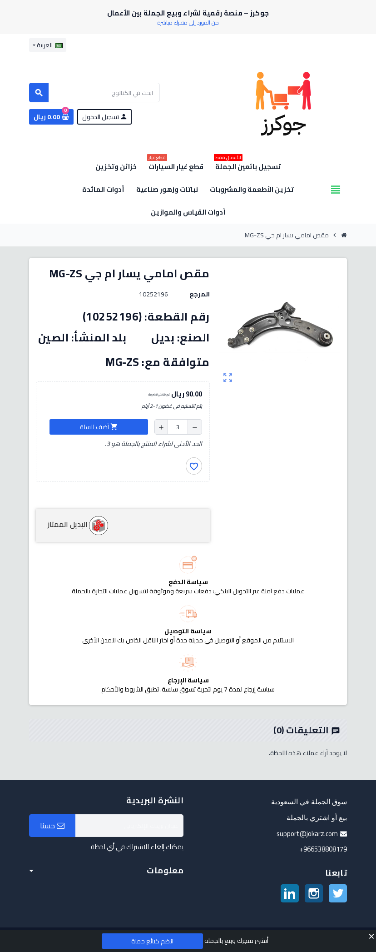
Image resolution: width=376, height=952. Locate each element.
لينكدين (290, 893)
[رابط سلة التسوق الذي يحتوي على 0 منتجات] (51, 117)
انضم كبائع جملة (152, 941)
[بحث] (94, 92)
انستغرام (314, 893)
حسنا (52, 825)
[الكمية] (178, 427)
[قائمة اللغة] (47, 45)
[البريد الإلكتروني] (129, 825)
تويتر (338, 893)
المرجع (199, 294)
